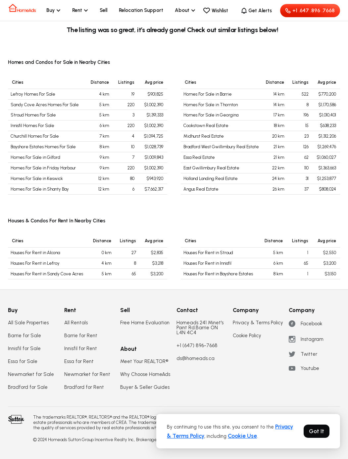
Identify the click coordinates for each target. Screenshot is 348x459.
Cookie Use (242, 436)
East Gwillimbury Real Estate (211, 167)
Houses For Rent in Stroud (208, 252)
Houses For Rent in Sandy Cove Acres (47, 273)
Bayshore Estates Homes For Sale (43, 146)
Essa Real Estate (199, 157)
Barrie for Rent (80, 335)
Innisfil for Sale (24, 348)
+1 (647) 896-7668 (197, 345)
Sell (103, 10)
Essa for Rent (79, 361)
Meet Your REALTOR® (144, 361)
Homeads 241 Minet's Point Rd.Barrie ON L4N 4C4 (200, 327)
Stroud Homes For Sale (33, 115)
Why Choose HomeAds (145, 374)
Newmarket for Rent (87, 374)
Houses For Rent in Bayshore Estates (218, 273)
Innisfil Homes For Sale (32, 125)
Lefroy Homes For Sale (33, 94)
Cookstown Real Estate (205, 125)
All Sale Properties (28, 322)
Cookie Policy (247, 335)
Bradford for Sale (28, 387)
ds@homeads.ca (195, 358)
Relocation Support (141, 10)
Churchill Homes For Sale (35, 136)
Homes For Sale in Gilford (35, 157)
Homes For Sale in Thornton (210, 104)
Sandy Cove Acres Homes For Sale (45, 104)
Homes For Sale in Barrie (207, 94)
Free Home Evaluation (145, 322)
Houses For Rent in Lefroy (35, 263)
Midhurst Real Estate (203, 136)
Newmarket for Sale (31, 374)
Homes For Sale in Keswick (37, 178)
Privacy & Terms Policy (258, 322)
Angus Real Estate (201, 189)
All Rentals (76, 322)
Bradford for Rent (84, 387)
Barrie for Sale (24, 335)
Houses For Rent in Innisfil (207, 263)
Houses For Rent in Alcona (35, 252)
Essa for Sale (22, 361)
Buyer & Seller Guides (145, 387)
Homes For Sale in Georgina (210, 115)
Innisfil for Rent (80, 348)
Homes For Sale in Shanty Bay (40, 189)
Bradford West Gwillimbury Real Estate (221, 146)
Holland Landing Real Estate (210, 178)
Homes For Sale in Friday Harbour (43, 167)
